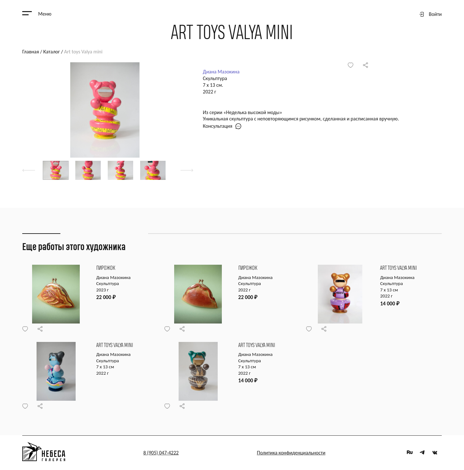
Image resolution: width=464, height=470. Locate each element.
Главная (30, 52)
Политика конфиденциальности (291, 453)
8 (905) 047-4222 (161, 453)
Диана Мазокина (221, 72)
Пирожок (105, 268)
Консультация (222, 126)
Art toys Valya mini (398, 268)
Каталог (51, 52)
